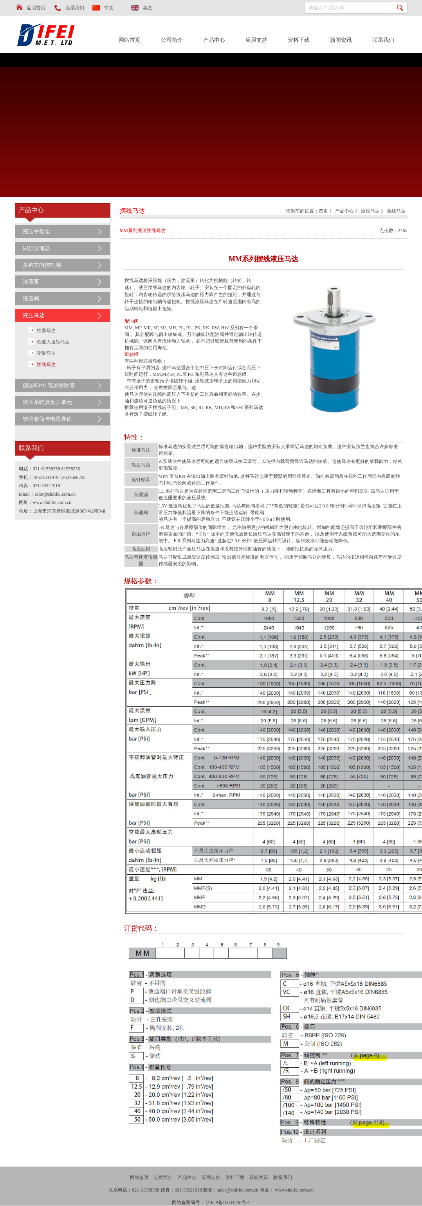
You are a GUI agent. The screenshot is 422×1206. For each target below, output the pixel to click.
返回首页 (36, 8)
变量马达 (46, 353)
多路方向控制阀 (42, 265)
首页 (323, 211)
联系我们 (74, 8)
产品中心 (214, 40)
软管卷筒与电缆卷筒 (47, 419)
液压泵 (31, 282)
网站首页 (130, 40)
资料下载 (299, 40)
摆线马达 (46, 364)
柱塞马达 (46, 330)
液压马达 (34, 315)
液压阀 (31, 299)
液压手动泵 (36, 231)
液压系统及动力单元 (47, 402)
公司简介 (172, 40)
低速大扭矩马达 (53, 342)
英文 (147, 8)
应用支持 (256, 40)
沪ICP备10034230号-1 (228, 1202)
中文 (109, 8)
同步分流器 (36, 248)
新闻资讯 (341, 40)
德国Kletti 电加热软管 (49, 385)
